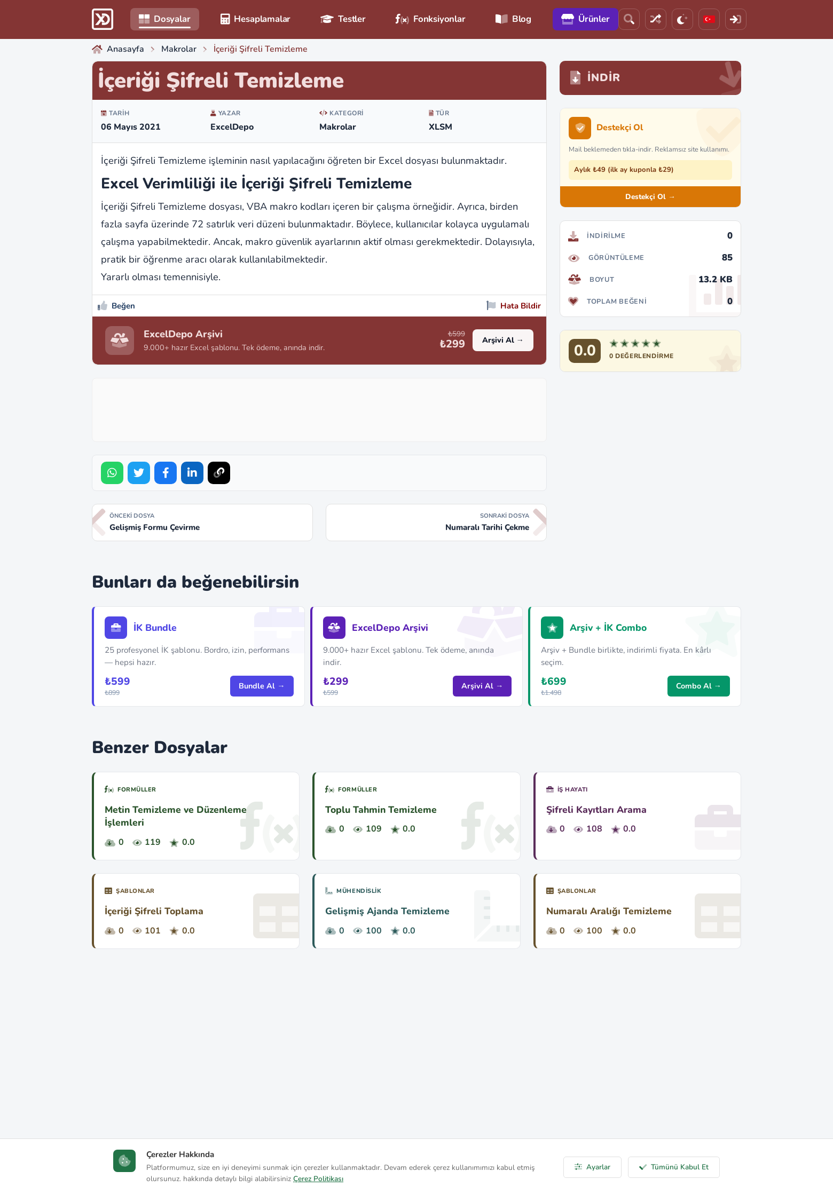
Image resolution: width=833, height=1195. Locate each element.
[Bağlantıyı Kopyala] (219, 473)
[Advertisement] (319, 408)
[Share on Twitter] (139, 473)
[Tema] (682, 19)
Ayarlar (592, 1167)
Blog (513, 19)
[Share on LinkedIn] (192, 473)
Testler (343, 19)
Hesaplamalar (256, 19)
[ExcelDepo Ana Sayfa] (102, 19)
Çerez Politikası (318, 1179)
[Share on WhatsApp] (112, 473)
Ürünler (585, 19)
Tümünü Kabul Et (674, 1167)
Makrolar (337, 127)
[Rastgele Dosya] (655, 19)
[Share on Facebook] (165, 473)
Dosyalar (165, 19)
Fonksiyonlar (431, 19)
